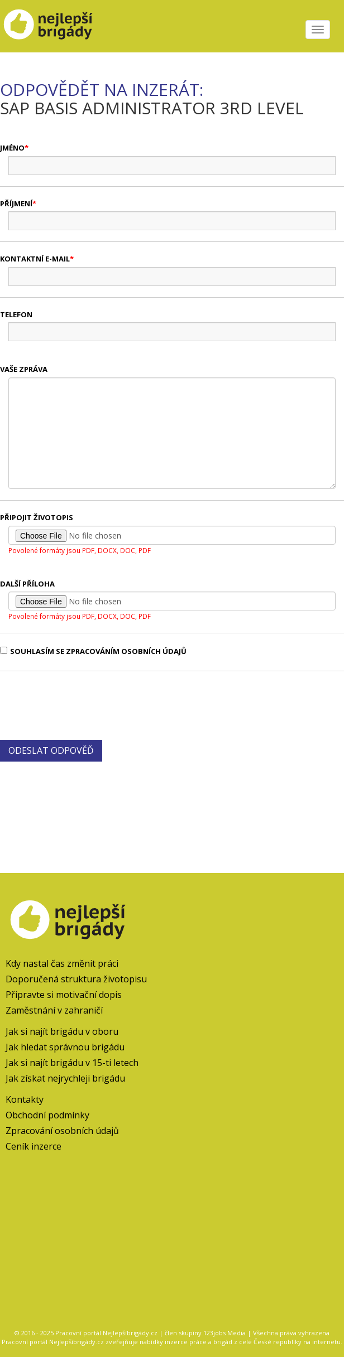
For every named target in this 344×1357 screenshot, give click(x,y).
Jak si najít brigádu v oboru (62, 1031)
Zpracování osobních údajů (62, 1131)
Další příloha (27, 584)
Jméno (12, 148)
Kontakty (25, 1099)
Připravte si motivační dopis (64, 994)
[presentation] (85, 704)
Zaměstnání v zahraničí (54, 1010)
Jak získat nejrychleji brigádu (65, 1078)
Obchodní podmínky (47, 1115)
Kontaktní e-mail (35, 259)
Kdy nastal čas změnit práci (62, 963)
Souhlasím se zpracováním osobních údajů (93, 651)
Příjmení (16, 203)
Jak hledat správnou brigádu (65, 1047)
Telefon (16, 314)
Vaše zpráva (23, 369)
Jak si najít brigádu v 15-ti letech (72, 1062)
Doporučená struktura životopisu (76, 979)
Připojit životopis (36, 517)
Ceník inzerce (33, 1146)
